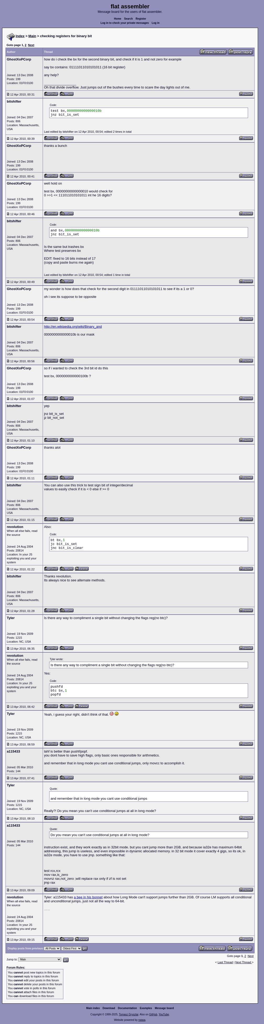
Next (31, 45)
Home (117, 18)
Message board (164, 1008)
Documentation (127, 1008)
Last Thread (225, 962)
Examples (146, 1008)
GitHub (153, 1014)
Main (32, 36)
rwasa (141, 1020)
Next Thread (243, 962)
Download (109, 1008)
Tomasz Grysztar (128, 1014)
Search (128, 18)
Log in (156, 22)
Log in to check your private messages (124, 22)
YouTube (164, 1014)
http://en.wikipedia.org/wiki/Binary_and (73, 327)
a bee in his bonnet (88, 897)
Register (141, 18)
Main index (93, 1008)
